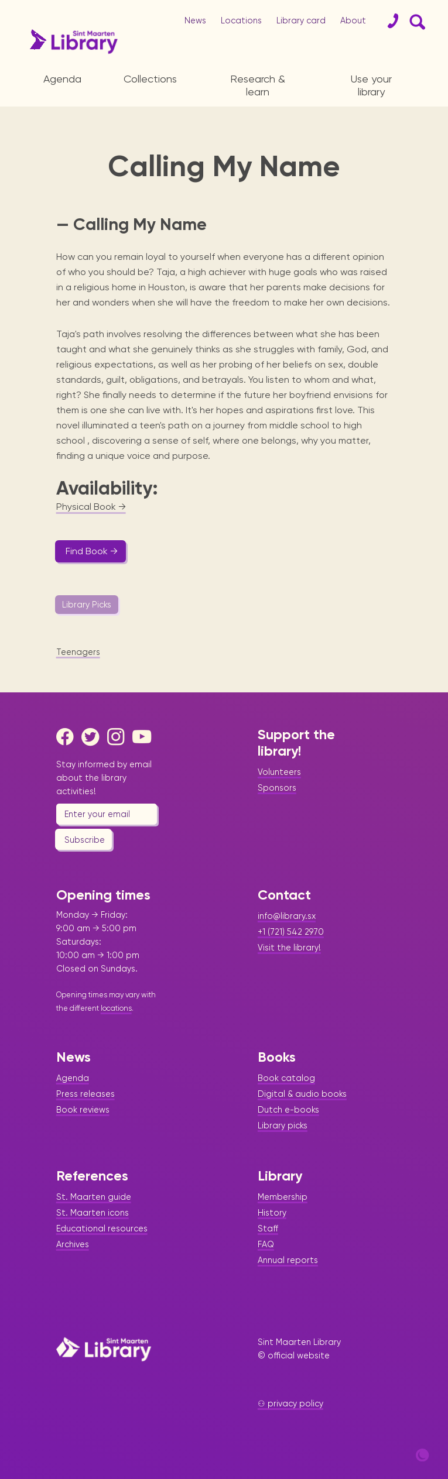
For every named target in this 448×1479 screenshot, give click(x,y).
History (272, 1212)
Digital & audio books (302, 1094)
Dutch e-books (288, 1109)
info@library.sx (287, 916)
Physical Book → (91, 506)
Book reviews (83, 1109)
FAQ (266, 1244)
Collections (150, 79)
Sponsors (277, 787)
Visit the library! (289, 947)
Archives (72, 1244)
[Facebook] (68, 736)
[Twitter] (93, 736)
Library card (301, 20)
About (353, 20)
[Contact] (388, 21)
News (195, 20)
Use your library (371, 85)
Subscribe (84, 840)
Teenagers (78, 652)
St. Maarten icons (92, 1212)
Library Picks (86, 604)
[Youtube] (144, 736)
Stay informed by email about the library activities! (104, 778)
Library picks (282, 1125)
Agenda (62, 79)
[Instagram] (119, 736)
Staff (268, 1228)
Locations (241, 20)
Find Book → (92, 551)
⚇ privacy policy (290, 1403)
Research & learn (257, 85)
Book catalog (286, 1078)
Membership (282, 1197)
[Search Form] (415, 21)
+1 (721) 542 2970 (291, 931)
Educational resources (102, 1228)
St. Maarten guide (93, 1197)
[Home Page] (103, 1349)
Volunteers (279, 772)
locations (116, 1008)
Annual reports (288, 1260)
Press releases (85, 1094)
